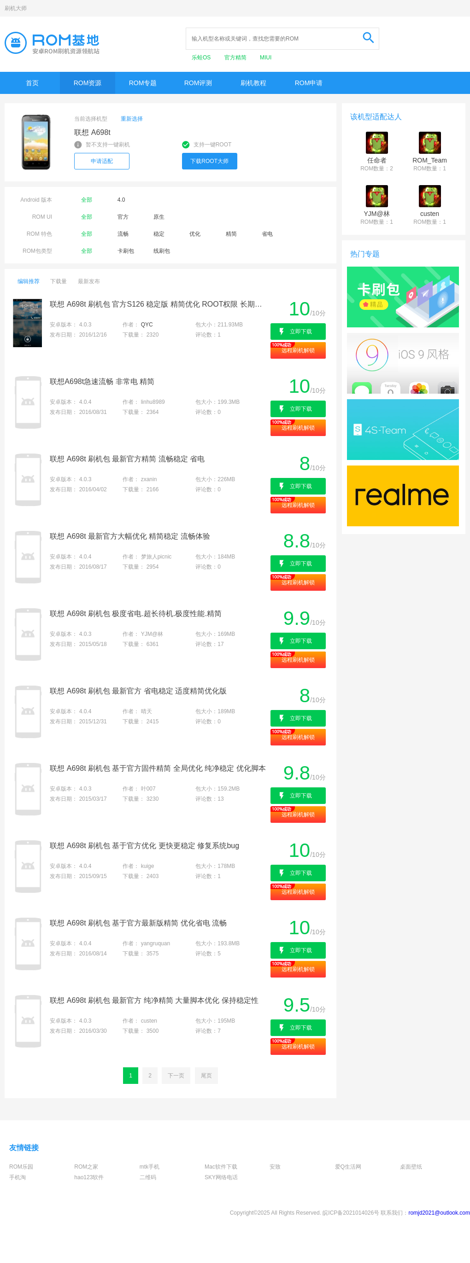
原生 (158, 217)
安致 (275, 1167)
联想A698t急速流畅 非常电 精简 (102, 381)
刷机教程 (253, 83)
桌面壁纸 (411, 1167)
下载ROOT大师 (209, 161)
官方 (123, 217)
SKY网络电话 (221, 1177)
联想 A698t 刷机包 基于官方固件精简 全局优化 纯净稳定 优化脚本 (157, 768)
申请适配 (102, 161)
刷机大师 (16, 8)
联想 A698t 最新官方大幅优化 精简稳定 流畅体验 (130, 536)
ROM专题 (143, 83)
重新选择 (132, 119)
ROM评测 (198, 83)
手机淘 (17, 1177)
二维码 (148, 1177)
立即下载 (301, 331)
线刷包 (161, 251)
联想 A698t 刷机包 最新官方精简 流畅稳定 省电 (127, 459)
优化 (194, 234)
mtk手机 (149, 1167)
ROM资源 (88, 83)
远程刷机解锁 (298, 350)
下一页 (176, 1075)
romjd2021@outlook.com (439, 1213)
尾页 (206, 1075)
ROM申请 (309, 83)
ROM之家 (86, 1167)
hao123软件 (89, 1177)
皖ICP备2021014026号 (351, 1213)
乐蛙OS (202, 57)
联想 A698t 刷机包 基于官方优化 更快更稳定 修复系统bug (144, 846)
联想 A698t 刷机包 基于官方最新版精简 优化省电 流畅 (138, 923)
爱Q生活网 (348, 1167)
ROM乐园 (21, 1167)
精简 (231, 234)
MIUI (265, 57)
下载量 (58, 281)
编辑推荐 (29, 281)
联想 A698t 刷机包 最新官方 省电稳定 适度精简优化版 (138, 691)
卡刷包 (126, 251)
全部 (86, 200)
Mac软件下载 (221, 1167)
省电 (267, 234)
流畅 (123, 234)
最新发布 (89, 281)
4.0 (121, 200)
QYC (147, 324)
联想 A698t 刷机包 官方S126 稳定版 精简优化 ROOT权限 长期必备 (159, 304)
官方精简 (236, 57)
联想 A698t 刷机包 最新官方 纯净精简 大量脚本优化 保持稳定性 (154, 1000)
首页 (32, 83)
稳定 (158, 234)
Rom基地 (52, 43)
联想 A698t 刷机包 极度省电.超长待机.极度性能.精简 (135, 613)
